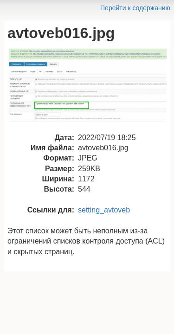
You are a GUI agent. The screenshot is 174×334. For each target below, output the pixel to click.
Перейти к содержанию (135, 8)
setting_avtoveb (104, 210)
